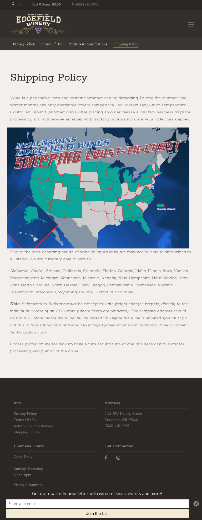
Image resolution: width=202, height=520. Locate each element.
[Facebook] (106, 458)
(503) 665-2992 (84, 5)
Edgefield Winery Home (38, 24)
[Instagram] (118, 458)
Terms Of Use (52, 44)
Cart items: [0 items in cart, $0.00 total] (46, 5)
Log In (18, 4)
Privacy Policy (24, 44)
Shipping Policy (125, 44)
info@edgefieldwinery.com (113, 325)
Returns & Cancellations (87, 44)
